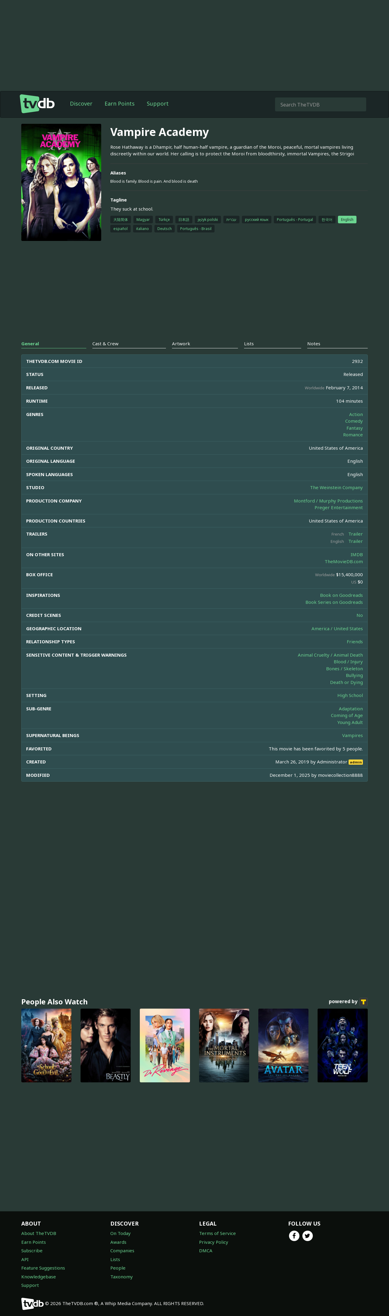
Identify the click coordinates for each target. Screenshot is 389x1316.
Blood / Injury (348, 674)
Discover (81, 115)
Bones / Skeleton (344, 681)
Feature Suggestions (43, 1268)
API (25, 1259)
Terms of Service (217, 1233)
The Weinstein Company (336, 499)
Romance (353, 447)
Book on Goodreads (341, 607)
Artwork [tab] (181, 356)
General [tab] (30, 356)
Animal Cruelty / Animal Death (330, 667)
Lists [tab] (249, 356)
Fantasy (354, 440)
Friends (355, 654)
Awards (118, 1242)
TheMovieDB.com (344, 573)
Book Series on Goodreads (334, 614)
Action (356, 426)
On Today (120, 1233)
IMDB (357, 566)
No (359, 627)
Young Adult (350, 734)
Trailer (355, 546)
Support (158, 115)
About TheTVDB (38, 1233)
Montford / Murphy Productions (328, 513)
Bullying (354, 687)
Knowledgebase (38, 1277)
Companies (122, 1250)
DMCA (205, 1250)
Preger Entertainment (339, 519)
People (118, 1268)
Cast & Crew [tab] (105, 356)
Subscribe (32, 1250)
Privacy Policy (213, 1242)
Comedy (354, 433)
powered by (348, 1014)
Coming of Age (347, 727)
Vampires (352, 747)
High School (350, 707)
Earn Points (120, 115)
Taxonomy (121, 1277)
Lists (115, 1259)
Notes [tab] (313, 356)
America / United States (337, 641)
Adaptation (351, 721)
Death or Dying (346, 694)
